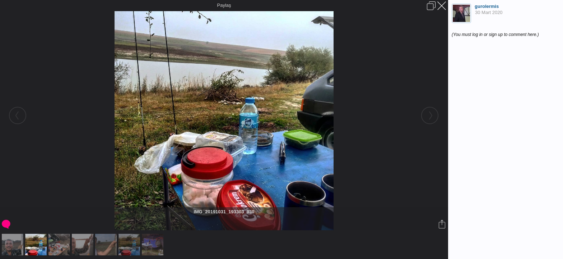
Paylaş (224, 5)
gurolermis (487, 6)
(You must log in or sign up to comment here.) (495, 34)
